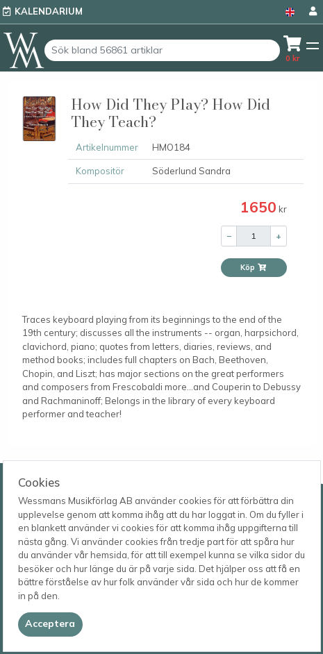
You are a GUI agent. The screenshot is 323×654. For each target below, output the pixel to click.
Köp (253, 267)
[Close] (50, 624)
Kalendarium (49, 11)
